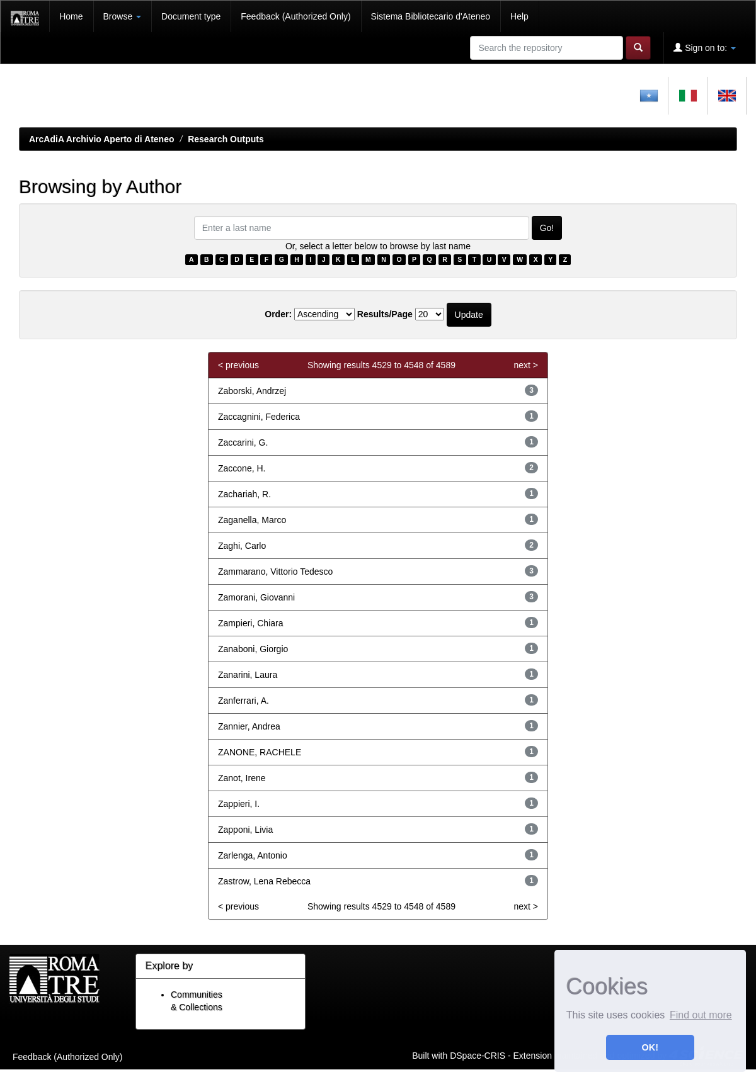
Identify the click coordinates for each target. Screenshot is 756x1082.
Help (519, 16)
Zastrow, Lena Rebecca (264, 881)
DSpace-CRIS (477, 1055)
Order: (278, 314)
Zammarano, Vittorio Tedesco (275, 571)
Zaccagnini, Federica (259, 417)
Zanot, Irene (242, 778)
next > (525, 365)
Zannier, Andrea (249, 726)
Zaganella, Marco (252, 520)
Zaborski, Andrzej (252, 391)
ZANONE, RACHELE (259, 752)
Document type (190, 16)
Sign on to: (704, 47)
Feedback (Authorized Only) (295, 16)
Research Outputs (226, 139)
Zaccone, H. (241, 468)
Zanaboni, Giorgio (253, 649)
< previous (238, 365)
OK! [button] (650, 1047)
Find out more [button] (701, 1015)
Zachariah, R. (244, 494)
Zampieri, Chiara (250, 623)
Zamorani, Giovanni (256, 597)
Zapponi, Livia (245, 830)
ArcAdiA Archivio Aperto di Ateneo (102, 139)
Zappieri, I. (239, 804)
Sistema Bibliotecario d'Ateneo (430, 16)
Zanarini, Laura (247, 675)
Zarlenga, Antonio (252, 855)
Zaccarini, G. (243, 442)
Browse (122, 16)
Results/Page (385, 314)
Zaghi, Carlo (242, 546)
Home (71, 16)
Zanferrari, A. (243, 701)
